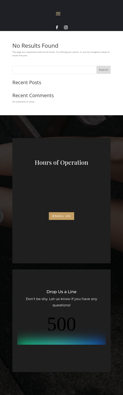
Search (103, 70)
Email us (61, 216)
